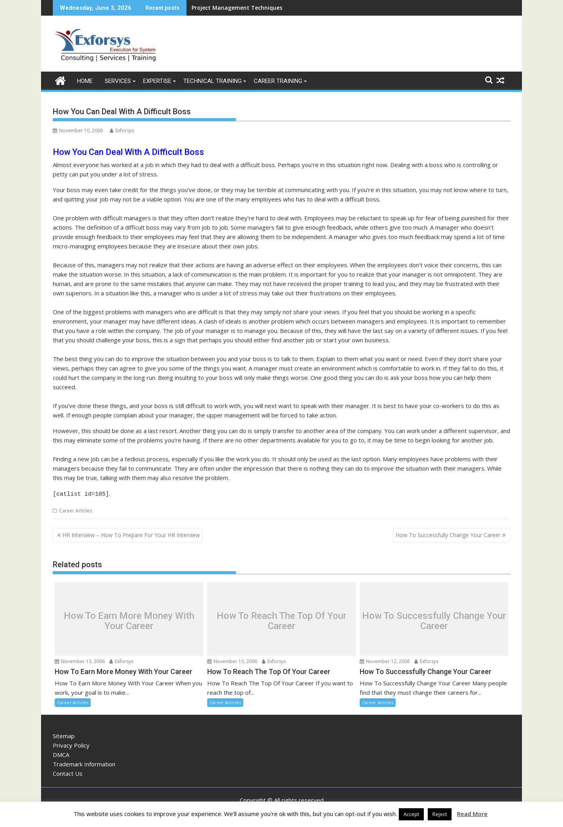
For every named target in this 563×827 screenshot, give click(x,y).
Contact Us (67, 772)
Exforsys (122, 130)
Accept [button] (411, 814)
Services (118, 80)
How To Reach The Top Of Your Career (281, 619)
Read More (472, 814)
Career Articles (75, 509)
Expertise (157, 80)
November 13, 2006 (80, 659)
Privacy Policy (71, 744)
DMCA (61, 753)
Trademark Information (84, 762)
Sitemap (64, 734)
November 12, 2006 (385, 659)
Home (85, 80)
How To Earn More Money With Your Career (129, 619)
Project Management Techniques (237, 7)
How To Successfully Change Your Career (448, 533)
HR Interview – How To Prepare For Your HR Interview (131, 533)
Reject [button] (439, 814)
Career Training (278, 80)
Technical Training (212, 80)
